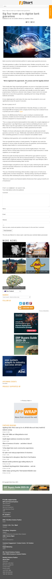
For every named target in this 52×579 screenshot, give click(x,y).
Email (32, 22)
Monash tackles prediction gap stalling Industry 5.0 (18, 462)
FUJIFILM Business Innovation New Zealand (14, 534)
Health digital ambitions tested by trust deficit (16, 439)
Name (4, 208)
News (4, 10)
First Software (6, 505)
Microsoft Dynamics (8, 507)
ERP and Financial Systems (10, 501)
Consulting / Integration (9, 530)
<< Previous (23, 400)
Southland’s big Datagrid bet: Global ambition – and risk (19, 466)
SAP (4, 511)
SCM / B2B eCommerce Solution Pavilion (14, 554)
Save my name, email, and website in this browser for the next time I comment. (23, 227)
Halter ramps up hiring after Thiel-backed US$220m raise (19, 471)
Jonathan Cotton (28, 18)
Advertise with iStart (8, 563)
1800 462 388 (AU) (7, 574)
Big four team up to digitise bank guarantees (18, 10)
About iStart (6, 559)
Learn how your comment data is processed (35, 235)
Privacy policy (6, 568)
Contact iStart (6, 566)
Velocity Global (7, 512)
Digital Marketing (7, 547)
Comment (5, 192)
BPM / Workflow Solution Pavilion (12, 520)
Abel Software (6, 503)
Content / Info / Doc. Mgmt (10, 525)
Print (27, 22)
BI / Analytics (6, 514)
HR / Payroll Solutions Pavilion (11, 552)
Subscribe (5, 561)
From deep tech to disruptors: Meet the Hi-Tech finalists (19, 457)
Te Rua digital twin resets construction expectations (18, 448)
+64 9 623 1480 (7, 570)
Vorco (4, 545)
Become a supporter (8, 565)
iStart (4, 548)
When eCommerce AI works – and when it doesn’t (17, 443)
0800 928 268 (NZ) (8, 572)
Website (5, 220)
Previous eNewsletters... (44, 310)
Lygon (21, 111)
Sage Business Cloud (8, 509)
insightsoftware (7, 516)
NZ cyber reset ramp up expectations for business (17, 453)
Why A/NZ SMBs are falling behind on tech (15, 434)
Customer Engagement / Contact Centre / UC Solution (18, 543)
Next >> (30, 400)
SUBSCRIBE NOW (50, 12)
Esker (4, 521)
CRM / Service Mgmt (8, 536)
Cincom (5, 527)
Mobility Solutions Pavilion (10, 557)
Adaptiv (5, 532)
